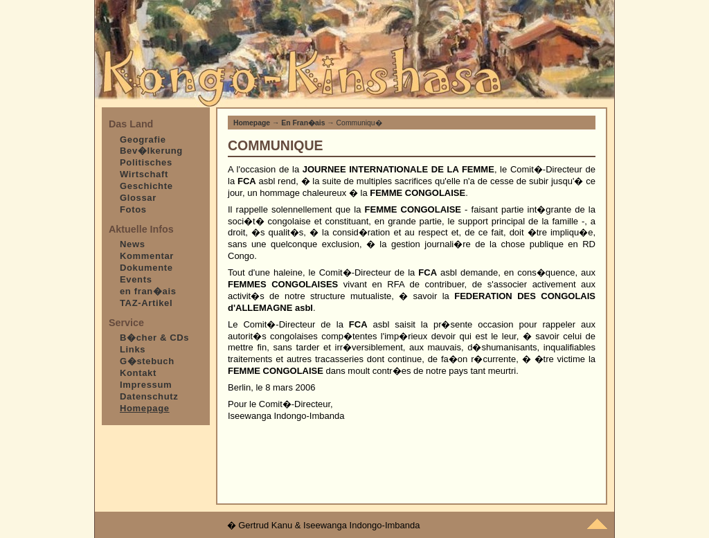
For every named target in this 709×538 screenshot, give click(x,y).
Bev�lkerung (151, 150)
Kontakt (138, 373)
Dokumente (146, 267)
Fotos (133, 209)
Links (132, 349)
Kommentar (147, 256)
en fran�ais (148, 291)
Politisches (146, 162)
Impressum (146, 384)
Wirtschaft (144, 174)
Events (136, 279)
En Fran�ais (303, 123)
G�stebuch (147, 361)
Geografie (143, 139)
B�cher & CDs (154, 337)
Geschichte (146, 186)
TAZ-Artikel (146, 303)
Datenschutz (149, 396)
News (132, 244)
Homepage (251, 123)
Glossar (138, 197)
